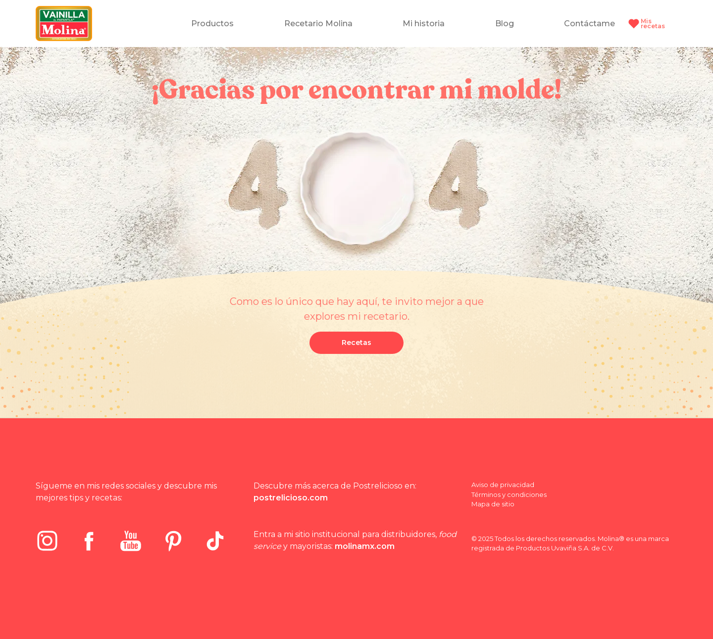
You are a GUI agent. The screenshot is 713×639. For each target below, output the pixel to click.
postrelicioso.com (291, 497)
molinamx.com (365, 546)
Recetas (356, 342)
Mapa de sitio (492, 504)
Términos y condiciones (509, 494)
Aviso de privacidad (502, 485)
